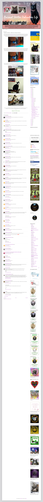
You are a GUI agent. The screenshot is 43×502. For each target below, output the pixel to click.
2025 (31, 89)
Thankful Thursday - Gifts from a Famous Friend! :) (34, 112)
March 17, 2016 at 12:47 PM (8, 222)
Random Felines (7, 199)
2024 (31, 90)
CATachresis (6, 160)
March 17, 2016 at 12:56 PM (8, 230)
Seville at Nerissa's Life (7, 263)
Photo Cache (6, 219)
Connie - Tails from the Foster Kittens (9, 244)
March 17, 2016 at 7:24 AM (8, 179)
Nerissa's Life (32, 259)
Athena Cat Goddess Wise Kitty (8, 237)
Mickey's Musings (7, 150)
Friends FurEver (33, 232)
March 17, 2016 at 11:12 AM (8, 209)
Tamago (6, 177)
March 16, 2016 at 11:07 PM (8, 140)
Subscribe (35, 141)
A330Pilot (21, 498)
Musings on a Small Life (33, 250)
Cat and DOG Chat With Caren (8, 274)
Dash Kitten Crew (7, 138)
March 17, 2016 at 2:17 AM (8, 148)
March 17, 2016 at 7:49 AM (8, 192)
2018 (31, 95)
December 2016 (33, 98)
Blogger (25, 498)
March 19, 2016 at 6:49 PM (8, 289)
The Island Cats (7, 124)
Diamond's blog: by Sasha (34, 266)
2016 (31, 97)
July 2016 (33, 102)
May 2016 (33, 104)
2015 (31, 119)
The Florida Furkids (7, 194)
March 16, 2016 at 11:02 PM (8, 136)
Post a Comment (6, 296)
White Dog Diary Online (33, 252)
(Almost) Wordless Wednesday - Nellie (35, 114)
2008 (31, 125)
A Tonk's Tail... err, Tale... (33, 261)
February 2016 (33, 117)
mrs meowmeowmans (34, 147)
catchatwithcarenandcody (7, 277)
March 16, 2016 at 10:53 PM (8, 122)
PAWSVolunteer (33, 145)
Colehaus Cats (6, 259)
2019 (31, 94)
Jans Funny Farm (7, 134)
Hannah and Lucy (7, 156)
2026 (31, 88)
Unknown (6, 203)
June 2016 (33, 103)
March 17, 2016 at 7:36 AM (8, 188)
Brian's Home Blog (7, 248)
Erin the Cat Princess (7, 116)
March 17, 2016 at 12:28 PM (8, 217)
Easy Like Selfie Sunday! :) (34, 113)
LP (5, 291)
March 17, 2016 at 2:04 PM (8, 242)
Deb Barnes (6, 181)
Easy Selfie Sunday (33, 115)
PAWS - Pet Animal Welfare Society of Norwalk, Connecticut (35, 165)
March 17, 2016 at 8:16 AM (8, 197)
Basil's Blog (32, 235)
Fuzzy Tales (6, 190)
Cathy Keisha (6, 211)
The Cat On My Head (33, 240)
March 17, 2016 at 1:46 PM (8, 235)
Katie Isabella (6, 228)
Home (3, 29)
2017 (31, 96)
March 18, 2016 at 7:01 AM (8, 257)
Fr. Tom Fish (6, 173)
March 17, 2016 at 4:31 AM (8, 158)
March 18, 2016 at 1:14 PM (8, 261)
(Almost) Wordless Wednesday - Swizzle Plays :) (34, 110)
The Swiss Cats (7, 142)
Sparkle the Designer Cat (34, 228)
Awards (6, 29)
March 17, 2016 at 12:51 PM (8, 226)
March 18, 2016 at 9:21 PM (8, 278)
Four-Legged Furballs (33, 237)
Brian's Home (32, 226)
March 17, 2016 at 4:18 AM (8, 154)
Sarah (5, 208)
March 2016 (33, 106)
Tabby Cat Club (32, 264)
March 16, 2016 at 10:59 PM (8, 132)
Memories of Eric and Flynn (8, 280)
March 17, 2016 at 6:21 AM (8, 171)
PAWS (15, 51)
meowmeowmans (33, 146)
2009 (31, 124)
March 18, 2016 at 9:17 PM (8, 272)
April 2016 (33, 105)
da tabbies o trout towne (8, 232)
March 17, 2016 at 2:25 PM (8, 246)
